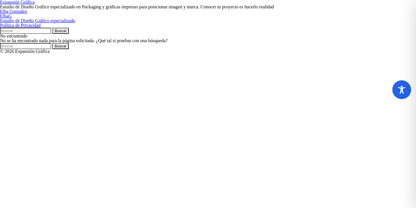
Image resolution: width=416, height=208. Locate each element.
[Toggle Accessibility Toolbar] (402, 90)
